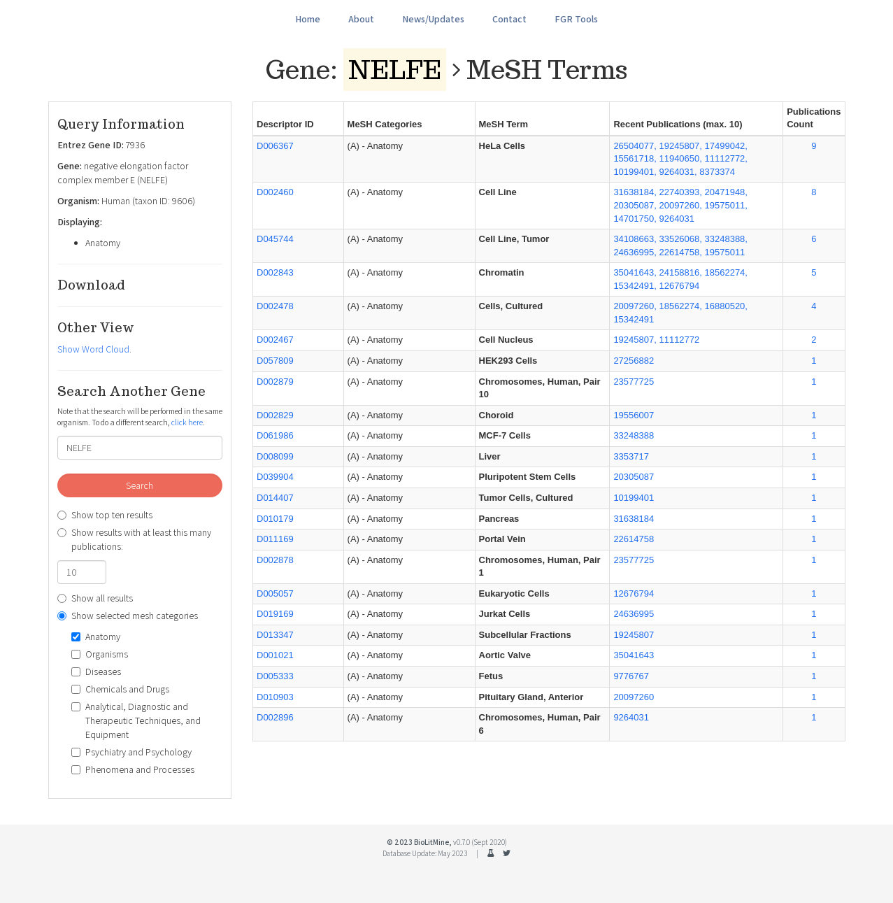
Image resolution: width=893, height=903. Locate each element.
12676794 (633, 593)
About (361, 19)
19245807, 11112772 (656, 339)
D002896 (275, 717)
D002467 (275, 339)
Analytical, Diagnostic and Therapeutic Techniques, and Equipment (136, 720)
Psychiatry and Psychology (131, 752)
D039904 (275, 476)
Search (139, 485)
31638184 (633, 518)
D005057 (275, 593)
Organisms (99, 654)
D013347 (275, 635)
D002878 (275, 560)
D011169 (275, 539)
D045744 (275, 239)
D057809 (275, 360)
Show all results (95, 598)
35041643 (633, 655)
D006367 (275, 146)
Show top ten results (104, 515)
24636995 (633, 614)
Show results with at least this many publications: (134, 539)
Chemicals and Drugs (120, 689)
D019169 (275, 614)
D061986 (275, 435)
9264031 (631, 717)
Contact (509, 19)
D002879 (275, 381)
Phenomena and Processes (132, 769)
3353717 (631, 456)
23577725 (633, 381)
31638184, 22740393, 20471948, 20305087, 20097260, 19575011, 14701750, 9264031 (680, 205)
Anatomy (95, 636)
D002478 (275, 306)
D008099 (275, 456)
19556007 (633, 415)
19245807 (633, 635)
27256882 (633, 360)
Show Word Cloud (93, 349)
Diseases (96, 671)
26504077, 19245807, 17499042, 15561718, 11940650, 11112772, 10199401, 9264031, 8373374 (680, 159)
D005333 (275, 676)
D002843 (275, 272)
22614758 (633, 539)
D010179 (275, 518)
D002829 (275, 415)
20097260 (633, 697)
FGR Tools (576, 19)
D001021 (275, 655)
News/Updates (433, 19)
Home (307, 19)
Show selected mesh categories (127, 615)
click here (187, 422)
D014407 (275, 497)
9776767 (631, 676)
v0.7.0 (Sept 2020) (480, 842)
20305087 (633, 476)
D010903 (275, 697)
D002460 (275, 192)
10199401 (633, 497)
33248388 (633, 435)
